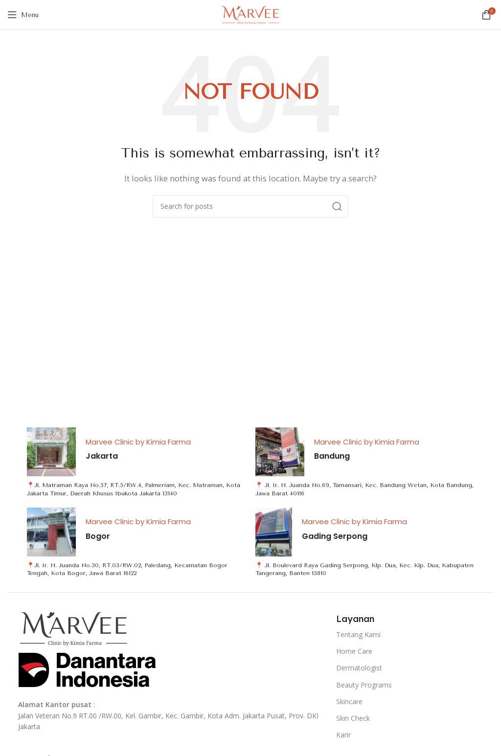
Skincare (349, 701)
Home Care (354, 651)
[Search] (250, 206)
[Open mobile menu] (23, 14)
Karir (343, 734)
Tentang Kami (358, 634)
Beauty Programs (364, 684)
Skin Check (353, 718)
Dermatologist (359, 667)
